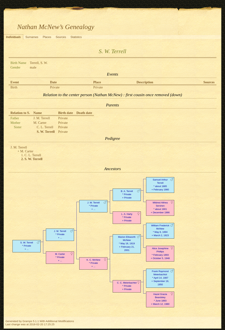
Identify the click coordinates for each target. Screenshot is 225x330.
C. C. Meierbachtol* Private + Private (127, 286)
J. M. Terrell (41, 118)
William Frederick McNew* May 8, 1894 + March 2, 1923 (160, 230)
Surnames (31, 37)
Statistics (76, 37)
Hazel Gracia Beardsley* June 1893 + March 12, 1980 (160, 299)
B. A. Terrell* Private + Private (127, 194)
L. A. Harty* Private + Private (126, 217)
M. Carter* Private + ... (60, 257)
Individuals (13, 37)
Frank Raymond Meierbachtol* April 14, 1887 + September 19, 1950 (160, 278)
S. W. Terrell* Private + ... (26, 246)
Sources (61, 37)
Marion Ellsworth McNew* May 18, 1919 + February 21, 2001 (127, 243)
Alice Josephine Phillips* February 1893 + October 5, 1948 (160, 253)
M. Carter (40, 122)
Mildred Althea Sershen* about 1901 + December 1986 (160, 207)
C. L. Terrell (45, 127)
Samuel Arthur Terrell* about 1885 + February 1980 (160, 184)
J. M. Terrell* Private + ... (60, 234)
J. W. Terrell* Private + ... (93, 206)
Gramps (27, 321)
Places (47, 37)
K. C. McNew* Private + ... (93, 263)
